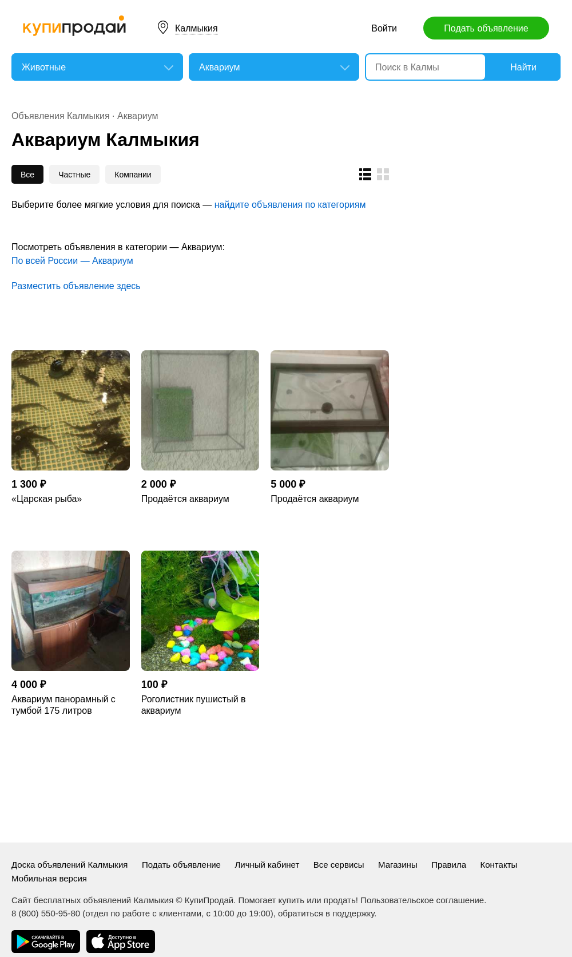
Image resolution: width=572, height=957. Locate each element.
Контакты (499, 864)
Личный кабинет (267, 864)
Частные (74, 174)
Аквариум (137, 116)
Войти (384, 28)
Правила (448, 864)
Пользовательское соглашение (422, 900)
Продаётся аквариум (185, 499)
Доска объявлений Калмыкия (69, 864)
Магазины (398, 864)
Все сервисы (338, 864)
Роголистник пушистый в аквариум (193, 704)
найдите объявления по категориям (290, 204)
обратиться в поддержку (326, 913)
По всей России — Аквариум (72, 261)
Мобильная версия (49, 878)
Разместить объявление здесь (76, 286)
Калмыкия (196, 28)
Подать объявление (486, 28)
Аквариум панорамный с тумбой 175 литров (63, 704)
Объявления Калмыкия (60, 116)
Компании (132, 174)
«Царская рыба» (46, 499)
